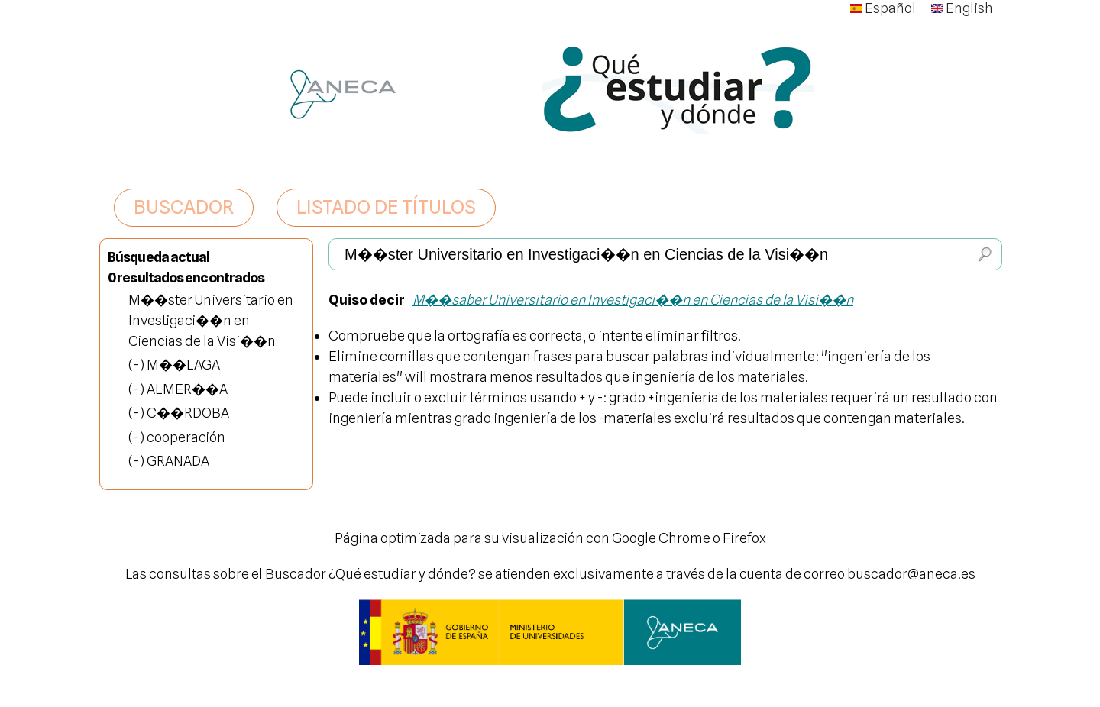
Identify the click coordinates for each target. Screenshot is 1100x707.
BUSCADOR (184, 206)
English (962, 8)
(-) (137, 365)
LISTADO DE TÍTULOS (386, 206)
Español (883, 8)
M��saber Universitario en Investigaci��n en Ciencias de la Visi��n (632, 300)
